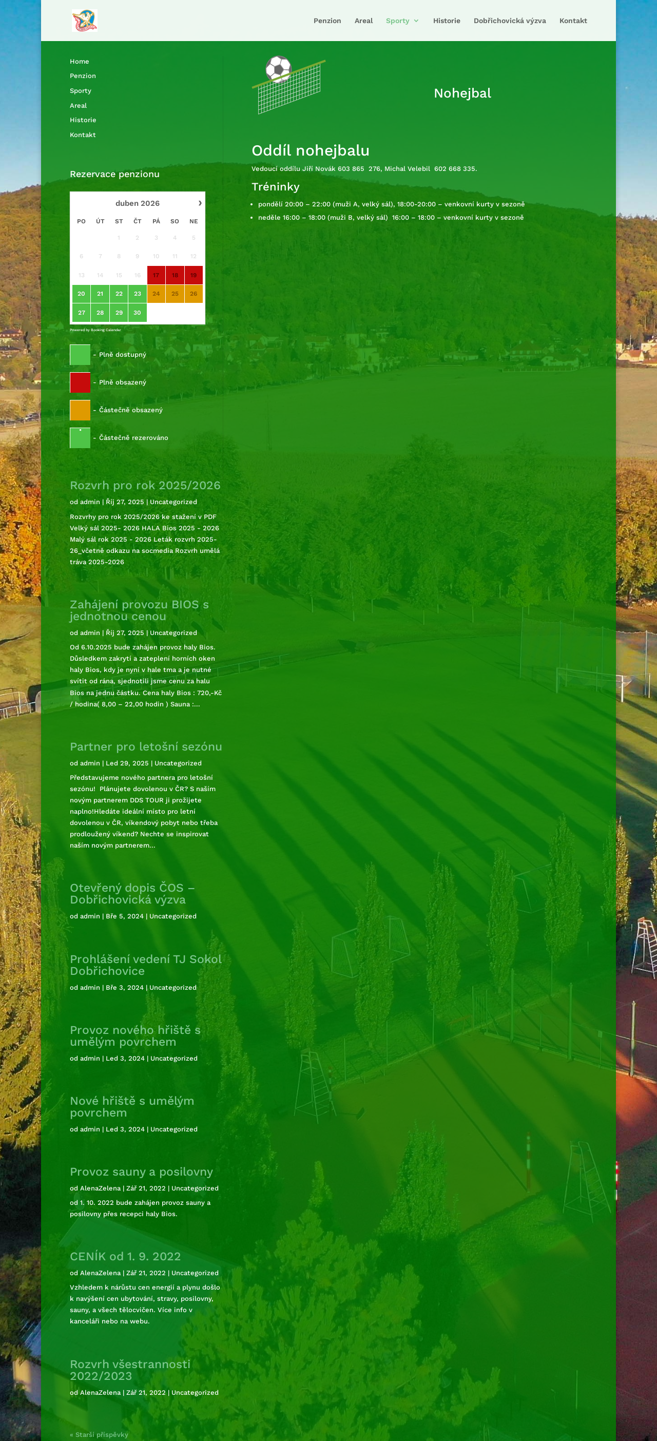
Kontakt (573, 20)
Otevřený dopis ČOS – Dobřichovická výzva (132, 894)
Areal (364, 20)
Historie (446, 20)
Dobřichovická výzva (510, 20)
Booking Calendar (106, 330)
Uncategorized (173, 502)
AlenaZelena (100, 1188)
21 (100, 293)
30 (137, 312)
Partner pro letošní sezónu (146, 747)
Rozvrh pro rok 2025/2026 (145, 485)
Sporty (398, 20)
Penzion (327, 20)
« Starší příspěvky (99, 1434)
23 (137, 293)
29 (119, 312)
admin (90, 502)
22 (119, 293)
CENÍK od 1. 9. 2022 (125, 1256)
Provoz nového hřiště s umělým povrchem (135, 1036)
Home (79, 61)
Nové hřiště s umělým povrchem (132, 1107)
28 (100, 312)
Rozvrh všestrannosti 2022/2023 (130, 1370)
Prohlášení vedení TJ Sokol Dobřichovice (145, 965)
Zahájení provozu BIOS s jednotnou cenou (139, 610)
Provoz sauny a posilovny (141, 1172)
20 (81, 293)
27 (81, 312)
